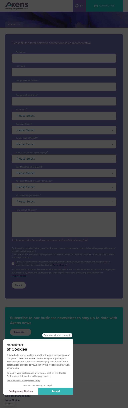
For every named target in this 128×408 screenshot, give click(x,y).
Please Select (25, 115)
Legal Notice (12, 400)
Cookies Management (17, 396)
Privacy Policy (59, 265)
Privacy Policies (19, 276)
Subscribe (19, 332)
